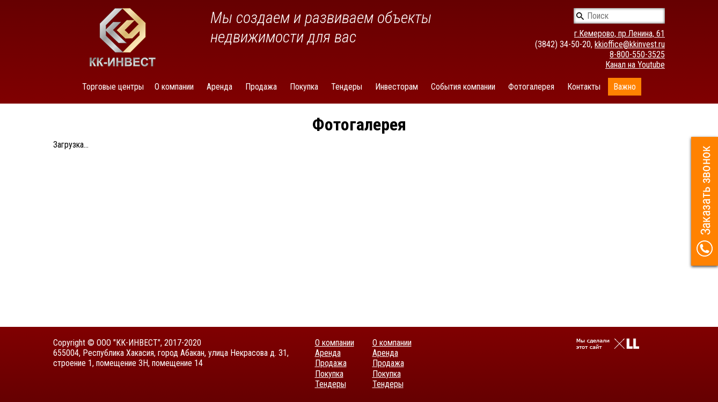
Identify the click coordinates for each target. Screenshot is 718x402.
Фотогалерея (531, 87)
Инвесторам (396, 87)
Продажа (261, 87)
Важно (624, 87)
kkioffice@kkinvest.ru (630, 44)
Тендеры (346, 87)
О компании (174, 87)
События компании (463, 87)
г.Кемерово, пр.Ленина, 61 (619, 33)
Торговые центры (113, 87)
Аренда (219, 87)
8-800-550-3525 (637, 54)
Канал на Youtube (635, 65)
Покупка (304, 87)
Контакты (583, 87)
